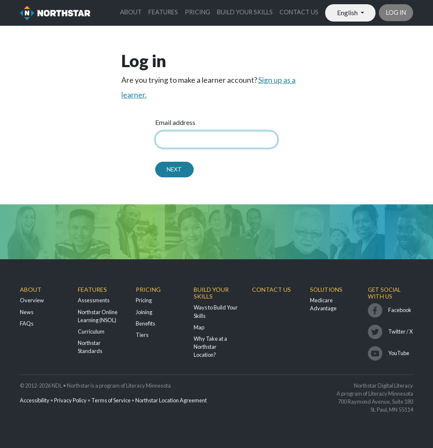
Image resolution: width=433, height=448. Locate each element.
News (26, 312)
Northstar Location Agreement (171, 400)
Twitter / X (400, 331)
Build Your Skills (245, 12)
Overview (32, 300)
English (348, 12)
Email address (175, 122)
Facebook (399, 310)
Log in (396, 12)
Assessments (94, 300)
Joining (144, 312)
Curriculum (91, 331)
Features (163, 12)
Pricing (197, 12)
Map (199, 327)
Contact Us (299, 12)
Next (174, 169)
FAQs (26, 323)
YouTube (398, 353)
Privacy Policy (70, 400)
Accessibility (34, 400)
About (131, 12)
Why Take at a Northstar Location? (210, 346)
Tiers (142, 334)
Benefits (145, 323)
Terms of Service (111, 400)
